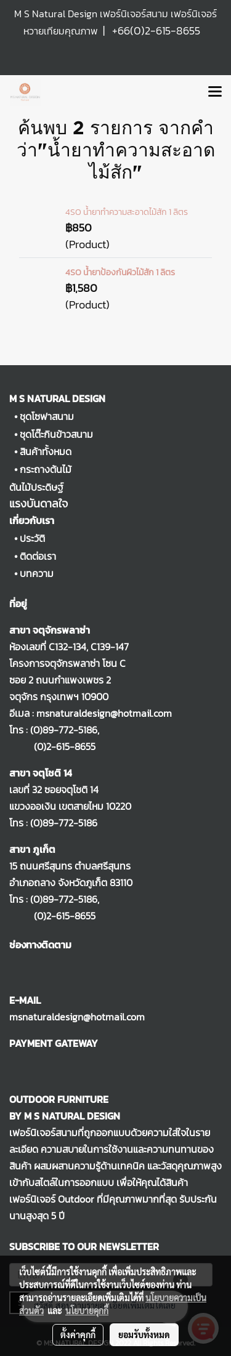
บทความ (37, 573)
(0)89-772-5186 (63, 729)
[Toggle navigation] (215, 92)
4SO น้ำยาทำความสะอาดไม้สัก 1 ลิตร (126, 212)
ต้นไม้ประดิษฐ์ (36, 487)
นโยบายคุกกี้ (86, 1310)
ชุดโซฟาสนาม (47, 416)
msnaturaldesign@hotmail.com (77, 1016)
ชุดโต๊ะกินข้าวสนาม (56, 434)
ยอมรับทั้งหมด (144, 1334)
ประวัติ (32, 538)
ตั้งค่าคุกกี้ (77, 1334)
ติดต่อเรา (38, 556)
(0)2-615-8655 (52, 746)
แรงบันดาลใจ (38, 503)
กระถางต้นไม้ (45, 469)
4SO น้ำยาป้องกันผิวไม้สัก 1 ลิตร (120, 272)
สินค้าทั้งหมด (45, 451)
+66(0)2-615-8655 (156, 30)
